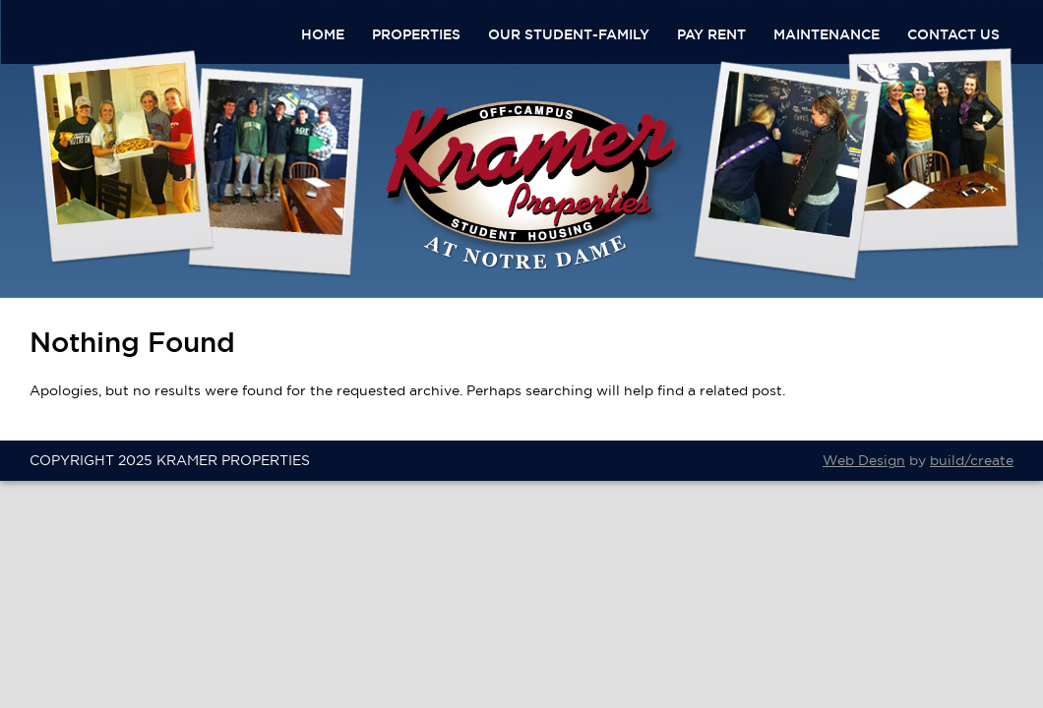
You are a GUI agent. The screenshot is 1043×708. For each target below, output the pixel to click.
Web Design (864, 460)
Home (322, 34)
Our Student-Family (568, 34)
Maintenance (826, 34)
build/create (971, 460)
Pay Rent (711, 34)
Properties (416, 34)
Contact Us (953, 34)
